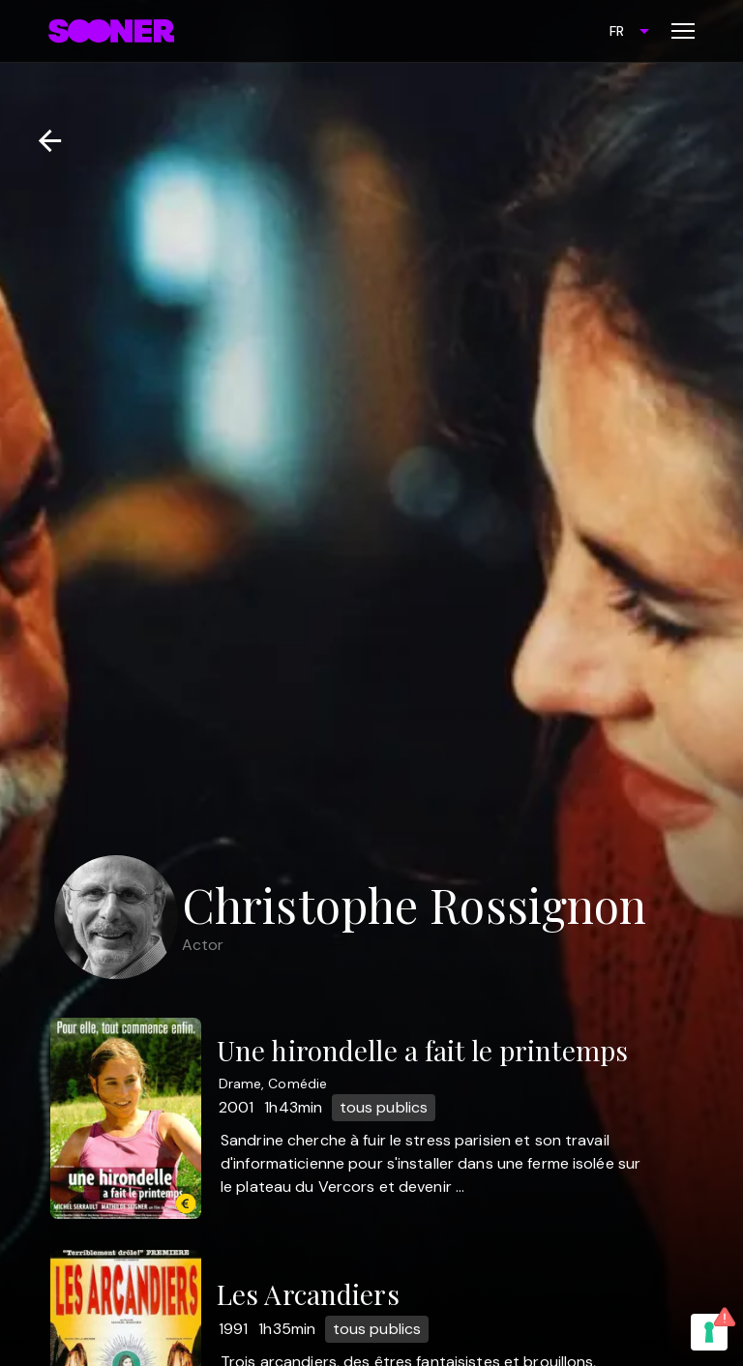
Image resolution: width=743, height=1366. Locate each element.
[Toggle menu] (683, 31)
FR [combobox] (616, 31)
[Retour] (42, 140)
